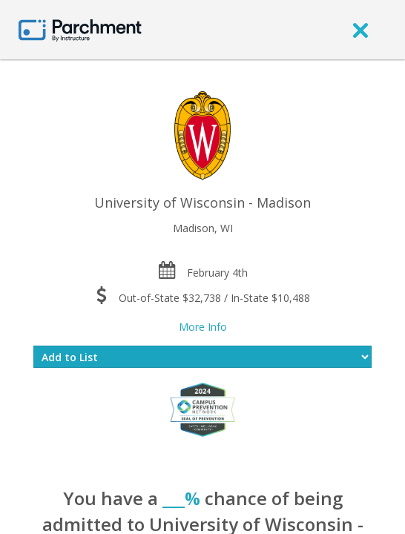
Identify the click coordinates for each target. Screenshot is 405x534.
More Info (203, 327)
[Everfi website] (202, 409)
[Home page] (80, 29)
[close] (360, 30)
